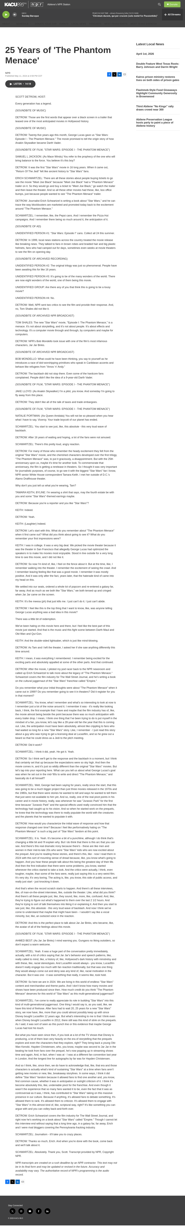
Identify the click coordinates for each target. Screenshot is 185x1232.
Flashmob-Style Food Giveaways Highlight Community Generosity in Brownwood (156, 99)
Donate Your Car (46, 30)
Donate (175, 7)
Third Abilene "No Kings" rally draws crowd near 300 (155, 114)
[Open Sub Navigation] (12, 30)
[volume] (14, 21)
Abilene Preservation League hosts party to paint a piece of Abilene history (154, 129)
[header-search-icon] (161, 7)
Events (64, 30)
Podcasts (95, 30)
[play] (6, 21)
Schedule (22, 30)
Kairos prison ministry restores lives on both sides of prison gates (157, 85)
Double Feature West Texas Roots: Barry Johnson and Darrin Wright (157, 72)
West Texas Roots (116, 30)
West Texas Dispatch (144, 30)
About (6, 30)
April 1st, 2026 (145, 60)
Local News (78, 30)
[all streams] (172, 21)
